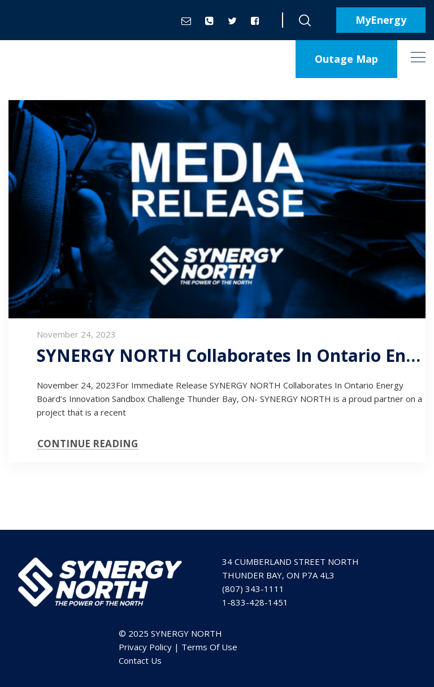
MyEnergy (380, 20)
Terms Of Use (209, 647)
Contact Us (140, 660)
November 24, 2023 (76, 334)
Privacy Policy (145, 647)
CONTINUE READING (87, 443)
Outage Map (346, 59)
